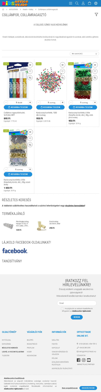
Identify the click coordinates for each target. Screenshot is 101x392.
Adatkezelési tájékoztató (62, 369)
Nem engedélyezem (70, 388)
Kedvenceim (31, 356)
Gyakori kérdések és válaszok (60, 353)
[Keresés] (77, 3)
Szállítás (55, 340)
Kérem (77, 317)
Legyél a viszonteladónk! (13, 352)
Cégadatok (81, 356)
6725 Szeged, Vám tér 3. (88, 344)
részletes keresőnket (75, 206)
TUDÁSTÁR (5, 356)
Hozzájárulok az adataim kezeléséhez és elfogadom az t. (77, 310)
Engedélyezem (88, 388)
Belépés (30, 340)
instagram (83, 360)
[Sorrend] (84, 54)
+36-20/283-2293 (84, 348)
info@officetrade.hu (87, 352)
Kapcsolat (56, 348)
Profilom (30, 348)
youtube (88, 360)
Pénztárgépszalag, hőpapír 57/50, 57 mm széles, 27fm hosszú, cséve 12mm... (22, 224)
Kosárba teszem (19, 108)
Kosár (29, 352)
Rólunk (55, 359)
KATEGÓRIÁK (6, 344)
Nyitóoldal (6, 340)
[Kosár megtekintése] (89, 3)
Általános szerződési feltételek (60, 363)
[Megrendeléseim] (83, 3)
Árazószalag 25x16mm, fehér (54, 223)
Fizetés (54, 344)
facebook (78, 360)
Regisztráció (32, 344)
